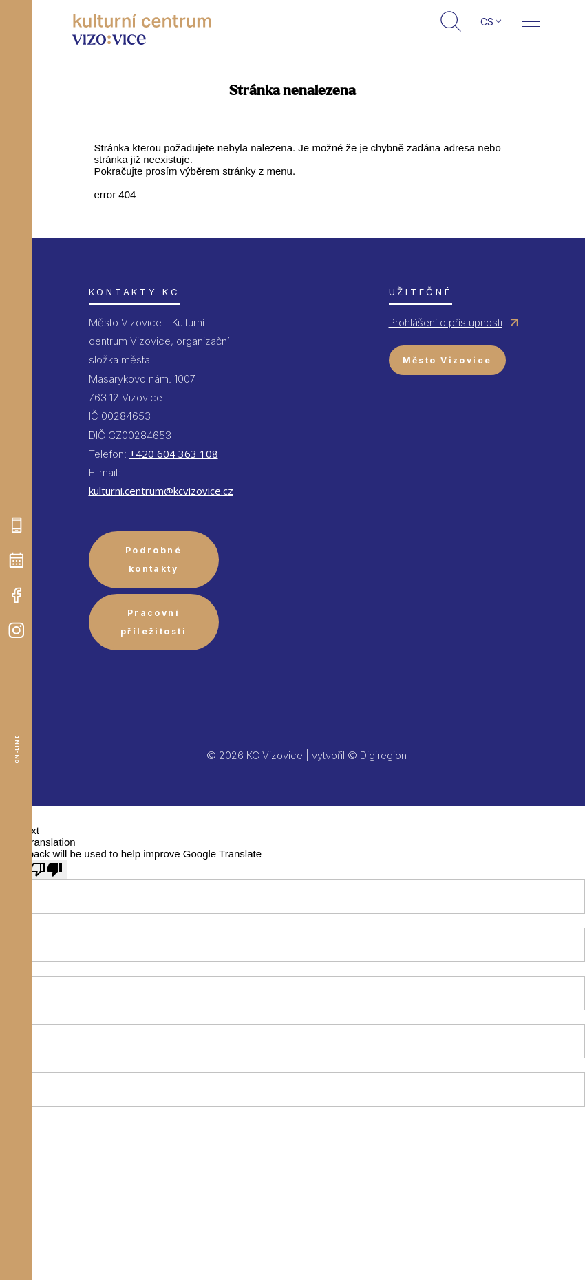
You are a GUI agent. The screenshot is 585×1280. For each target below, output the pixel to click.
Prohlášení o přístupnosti (445, 322)
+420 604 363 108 (173, 453)
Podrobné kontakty (153, 559)
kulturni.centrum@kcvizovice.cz (161, 491)
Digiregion (383, 755)
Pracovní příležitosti (153, 622)
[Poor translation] (46, 869)
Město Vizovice (447, 360)
